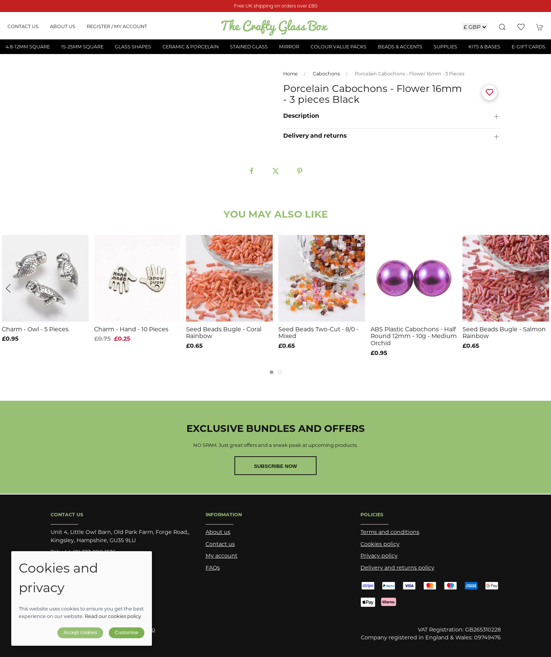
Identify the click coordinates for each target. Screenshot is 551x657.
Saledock (131, 637)
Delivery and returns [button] (315, 135)
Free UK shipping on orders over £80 (275, 6)
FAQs (213, 567)
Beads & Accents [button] (400, 47)
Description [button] (301, 116)
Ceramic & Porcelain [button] (190, 47)
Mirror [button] (289, 47)
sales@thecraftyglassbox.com (109, 564)
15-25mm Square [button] (82, 47)
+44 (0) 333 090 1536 (88, 552)
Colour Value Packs (338, 47)
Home (290, 74)
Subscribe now (275, 466)
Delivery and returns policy (397, 567)
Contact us (23, 26)
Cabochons (326, 74)
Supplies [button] (445, 47)
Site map (143, 629)
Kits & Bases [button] (484, 47)
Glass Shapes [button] (133, 47)
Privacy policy (379, 555)
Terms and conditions (389, 532)
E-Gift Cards (528, 47)
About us (62, 26)
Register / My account (117, 26)
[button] (502, 27)
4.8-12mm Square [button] (28, 47)
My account (221, 555)
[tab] (271, 372)
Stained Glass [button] (249, 47)
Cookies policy (379, 544)
